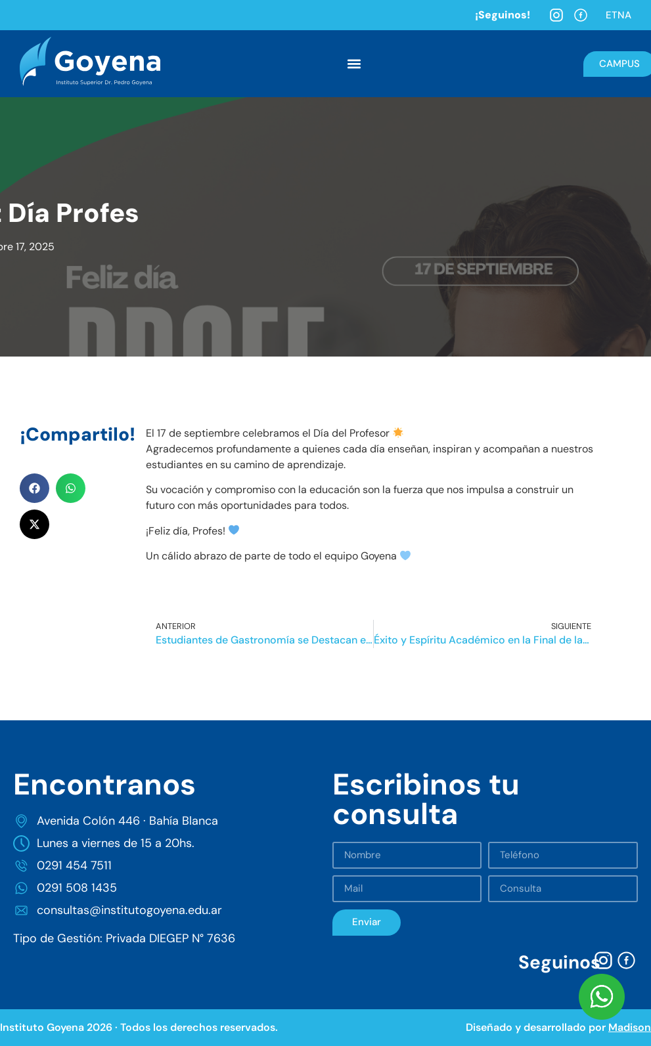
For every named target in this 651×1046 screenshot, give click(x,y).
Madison (629, 1027)
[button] (354, 64)
